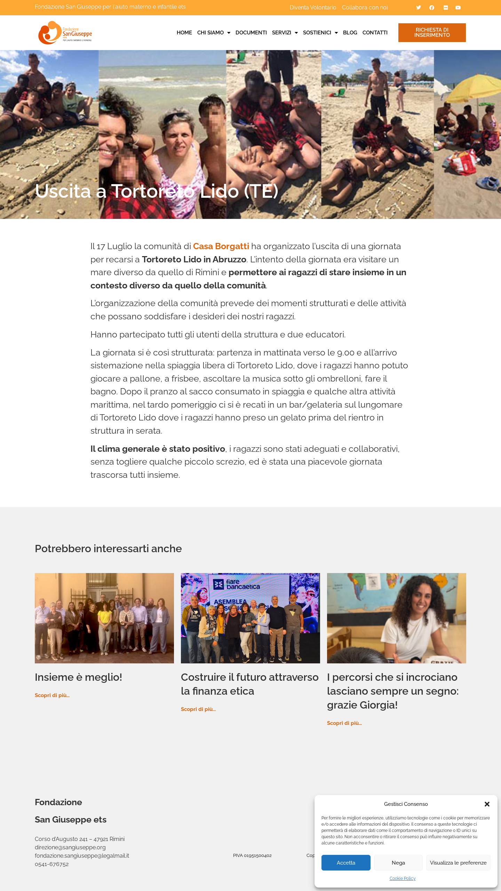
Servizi (285, 32)
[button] (487, 804)
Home (184, 33)
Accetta (346, 863)
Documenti (251, 33)
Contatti (375, 33)
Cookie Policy (403, 878)
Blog (350, 33)
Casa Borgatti (221, 246)
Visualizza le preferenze (458, 863)
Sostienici (320, 32)
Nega (398, 863)
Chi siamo (213, 32)
